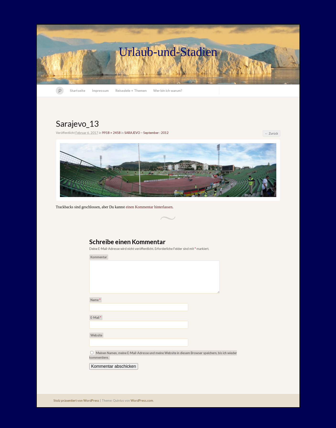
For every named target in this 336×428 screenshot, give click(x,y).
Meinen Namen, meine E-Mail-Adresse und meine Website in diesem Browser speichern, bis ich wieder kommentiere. (163, 361)
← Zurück (271, 133)
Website (96, 341)
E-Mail (96, 323)
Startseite (77, 90)
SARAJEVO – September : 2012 (146, 133)
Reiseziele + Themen (131, 90)
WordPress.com (142, 406)
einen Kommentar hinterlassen (149, 207)
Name (96, 305)
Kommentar (99, 257)
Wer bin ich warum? (167, 90)
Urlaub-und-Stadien (168, 52)
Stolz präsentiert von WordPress (76, 406)
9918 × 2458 (111, 133)
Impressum (100, 90)
